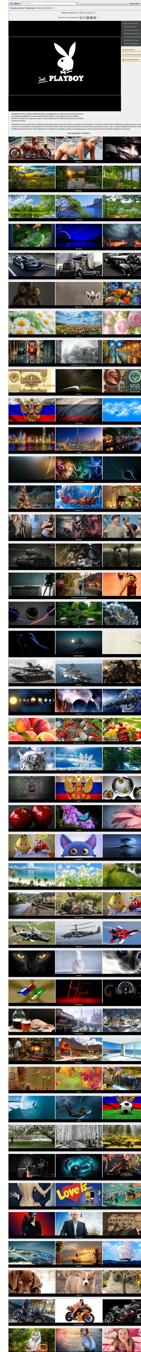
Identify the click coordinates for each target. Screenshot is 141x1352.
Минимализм (30, 8)
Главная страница (17, 8)
